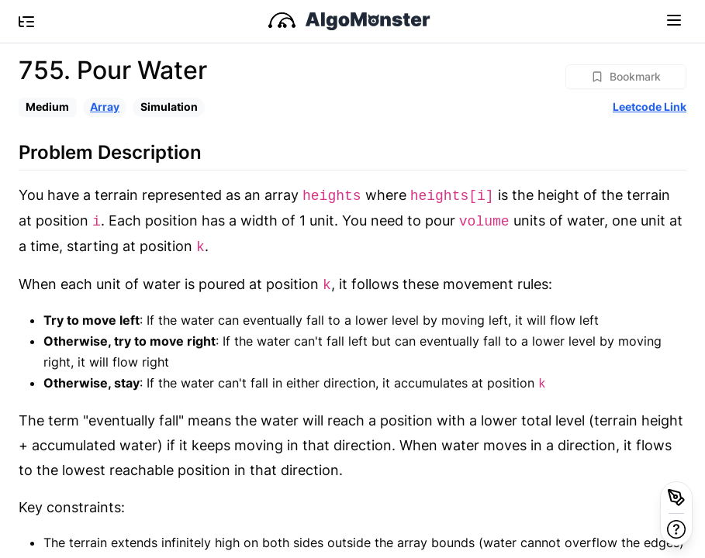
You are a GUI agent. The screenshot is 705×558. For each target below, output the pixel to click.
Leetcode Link (649, 106)
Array (104, 106)
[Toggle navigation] (674, 19)
